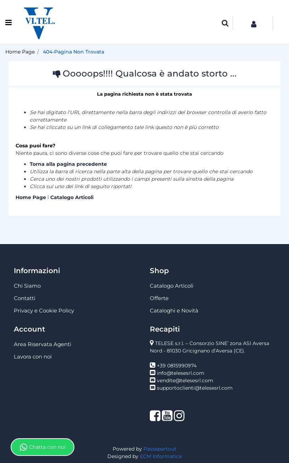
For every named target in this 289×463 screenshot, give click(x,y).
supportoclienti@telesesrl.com (195, 388)
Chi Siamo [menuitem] (27, 285)
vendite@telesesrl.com (185, 380)
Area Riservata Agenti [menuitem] (42, 344)
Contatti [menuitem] (24, 298)
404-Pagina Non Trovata (73, 52)
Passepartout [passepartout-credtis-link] (159, 449)
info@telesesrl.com (180, 373)
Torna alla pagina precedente (68, 164)
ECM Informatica (161, 456)
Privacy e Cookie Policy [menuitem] (44, 310)
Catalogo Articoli (72, 197)
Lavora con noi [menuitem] (33, 356)
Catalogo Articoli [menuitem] (171, 285)
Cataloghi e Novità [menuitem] (174, 310)
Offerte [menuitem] (159, 298)
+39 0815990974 (177, 365)
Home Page (20, 52)
